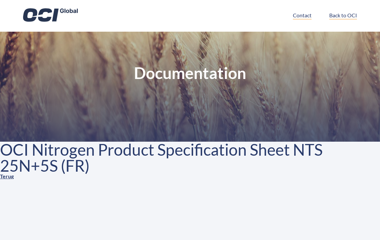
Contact (302, 15)
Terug (7, 176)
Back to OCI (343, 15)
